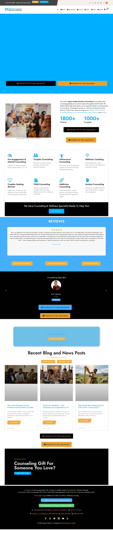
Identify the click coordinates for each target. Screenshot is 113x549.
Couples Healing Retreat (16, 185)
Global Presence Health (68, 524)
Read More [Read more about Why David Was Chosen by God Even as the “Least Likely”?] (84, 421)
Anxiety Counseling (94, 184)
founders (91, 110)
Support (100, 9)
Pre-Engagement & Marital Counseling (17, 160)
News (93, 9)
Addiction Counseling (64, 185)
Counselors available (30, 491)
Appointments (71, 9)
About (63, 9)
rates (89, 112)
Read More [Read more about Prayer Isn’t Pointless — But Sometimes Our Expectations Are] (49, 423)
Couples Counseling (43, 159)
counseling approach (66, 112)
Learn (87, 9)
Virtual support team (40, 496)
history (97, 110)
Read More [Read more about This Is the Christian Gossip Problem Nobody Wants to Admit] (13, 423)
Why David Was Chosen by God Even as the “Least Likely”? (90, 407)
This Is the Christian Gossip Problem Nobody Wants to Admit (20, 407)
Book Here (56, 300)
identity (102, 110)
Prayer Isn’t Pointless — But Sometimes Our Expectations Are (56, 407)
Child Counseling (42, 184)
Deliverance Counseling (65, 160)
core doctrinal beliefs (80, 112)
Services (80, 9)
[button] (106, 3)
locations (95, 112)
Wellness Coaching (94, 159)
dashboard (73, 493)
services (103, 112)
